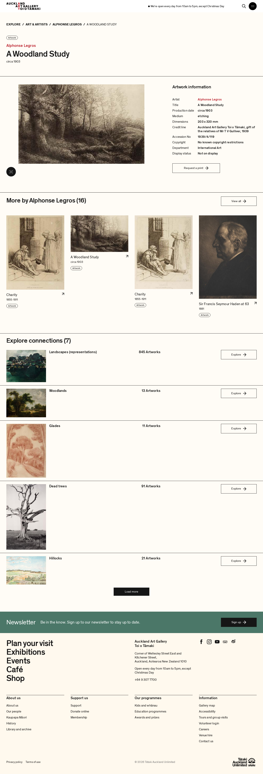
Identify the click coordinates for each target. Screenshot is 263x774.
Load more (131, 592)
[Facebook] (201, 641)
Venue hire (206, 735)
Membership (79, 717)
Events (18, 660)
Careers (204, 729)
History (11, 723)
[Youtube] (217, 641)
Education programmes (150, 711)
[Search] (244, 6)
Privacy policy (14, 762)
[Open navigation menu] (253, 6)
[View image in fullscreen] (11, 171)
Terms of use (33, 762)
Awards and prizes (147, 717)
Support (76, 705)
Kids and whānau (146, 705)
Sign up (238, 622)
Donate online (80, 711)
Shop (15, 678)
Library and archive (18, 729)
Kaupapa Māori (16, 717)
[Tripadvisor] (225, 641)
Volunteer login (209, 723)
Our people (13, 711)
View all (238, 201)
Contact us (206, 741)
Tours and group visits (213, 717)
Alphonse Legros (21, 45)
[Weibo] (233, 641)
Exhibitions (25, 652)
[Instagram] (209, 641)
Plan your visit (29, 643)
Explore (238, 355)
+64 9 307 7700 (146, 680)
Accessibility (207, 711)
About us (12, 705)
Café (14, 669)
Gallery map (207, 705)
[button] (35, 266)
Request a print (196, 168)
